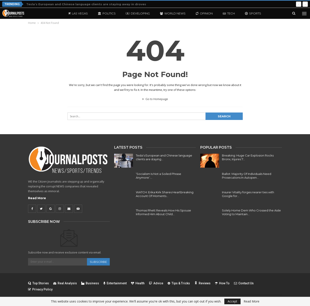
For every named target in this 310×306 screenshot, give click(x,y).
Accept (232, 301)
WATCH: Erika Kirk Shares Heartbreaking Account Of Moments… (164, 194)
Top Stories (38, 283)
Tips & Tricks (179, 283)
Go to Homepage (155, 99)
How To (222, 283)
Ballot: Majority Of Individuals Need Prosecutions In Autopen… (246, 175)
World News (173, 13)
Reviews (202, 283)
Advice (156, 283)
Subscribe (98, 262)
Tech (229, 13)
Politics (107, 13)
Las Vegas (78, 13)
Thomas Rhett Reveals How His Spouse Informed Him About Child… (163, 212)
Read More (37, 198)
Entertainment (115, 283)
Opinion (204, 13)
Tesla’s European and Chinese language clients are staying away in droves (86, 4)
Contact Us (244, 283)
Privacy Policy (40, 289)
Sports (253, 13)
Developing (138, 13)
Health (138, 283)
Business (90, 283)
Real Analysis (65, 283)
